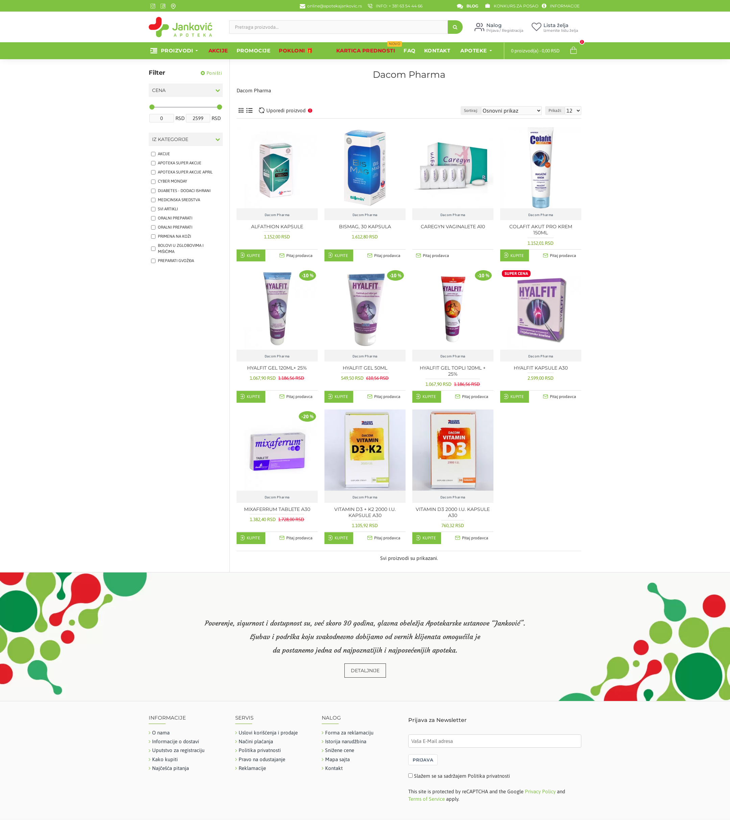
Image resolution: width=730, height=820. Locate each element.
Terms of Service (426, 799)
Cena (159, 90)
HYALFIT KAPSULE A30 (541, 368)
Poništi (214, 73)
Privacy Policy (540, 791)
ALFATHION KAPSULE (277, 227)
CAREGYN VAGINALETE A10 (453, 227)
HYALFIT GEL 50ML (365, 368)
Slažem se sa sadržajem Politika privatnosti (462, 776)
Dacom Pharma (277, 215)
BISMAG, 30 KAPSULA (365, 227)
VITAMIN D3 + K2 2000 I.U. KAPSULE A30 (365, 512)
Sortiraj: (486, 110)
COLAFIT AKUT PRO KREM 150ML (540, 230)
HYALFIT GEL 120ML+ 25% (277, 368)
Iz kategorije (170, 139)
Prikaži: (558, 110)
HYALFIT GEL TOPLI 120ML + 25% (453, 371)
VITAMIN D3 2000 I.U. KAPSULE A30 (453, 512)
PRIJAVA (423, 760)
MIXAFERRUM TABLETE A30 (277, 509)
